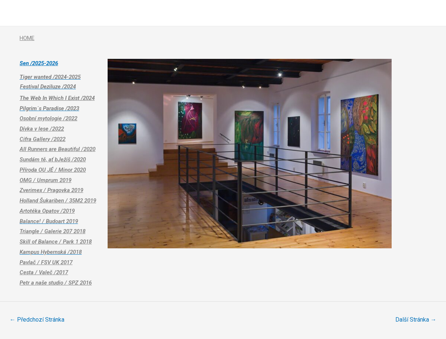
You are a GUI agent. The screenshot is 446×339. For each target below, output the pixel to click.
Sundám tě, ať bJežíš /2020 (53, 159)
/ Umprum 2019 (51, 180)
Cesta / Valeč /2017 (44, 272)
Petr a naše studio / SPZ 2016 (56, 282)
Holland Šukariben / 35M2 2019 (58, 200)
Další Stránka (415, 319)
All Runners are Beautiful (57, 149)
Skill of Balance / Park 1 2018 (56, 241)
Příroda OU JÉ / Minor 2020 (53, 170)
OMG (26, 180)
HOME (27, 38)
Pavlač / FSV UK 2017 (46, 262)
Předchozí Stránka (37, 319)
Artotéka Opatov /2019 (47, 211)
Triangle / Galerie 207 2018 (52, 231)
